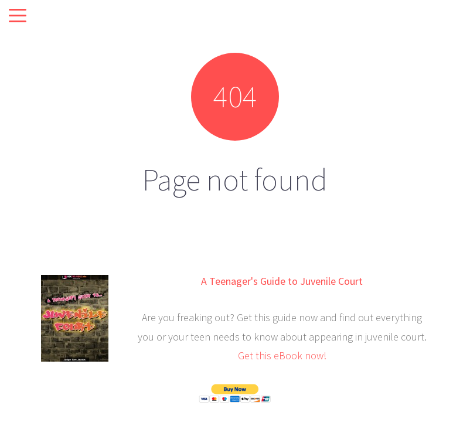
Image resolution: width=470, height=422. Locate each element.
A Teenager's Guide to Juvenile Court (282, 281)
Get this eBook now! (282, 355)
